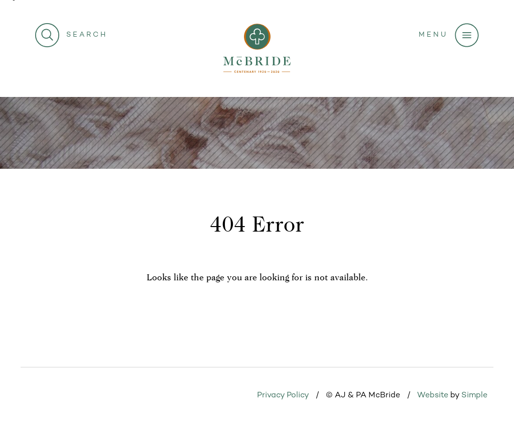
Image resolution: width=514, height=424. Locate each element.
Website (432, 395)
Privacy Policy (283, 395)
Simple (474, 395)
